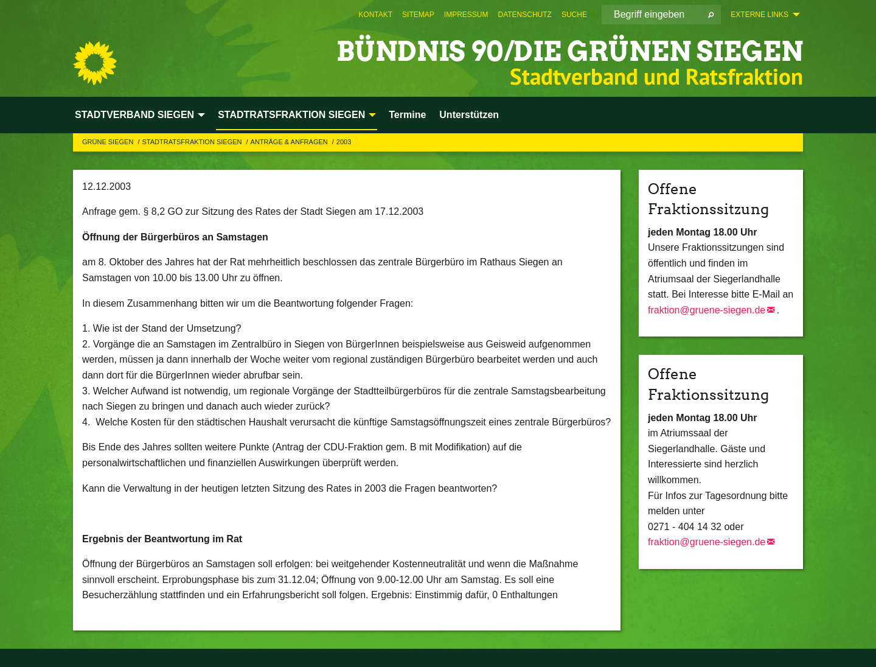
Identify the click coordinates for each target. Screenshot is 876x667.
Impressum (466, 14)
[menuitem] (375, 14)
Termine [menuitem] (407, 115)
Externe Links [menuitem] (759, 14)
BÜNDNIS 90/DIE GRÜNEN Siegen (569, 51)
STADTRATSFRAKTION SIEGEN (192, 141)
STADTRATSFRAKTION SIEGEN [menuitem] (291, 115)
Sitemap (418, 14)
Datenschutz (524, 14)
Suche (574, 14)
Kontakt (375, 14)
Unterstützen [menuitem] (469, 115)
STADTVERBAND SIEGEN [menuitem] (134, 115)
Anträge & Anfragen (290, 141)
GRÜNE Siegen (108, 141)
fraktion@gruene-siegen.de (706, 310)
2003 (343, 141)
